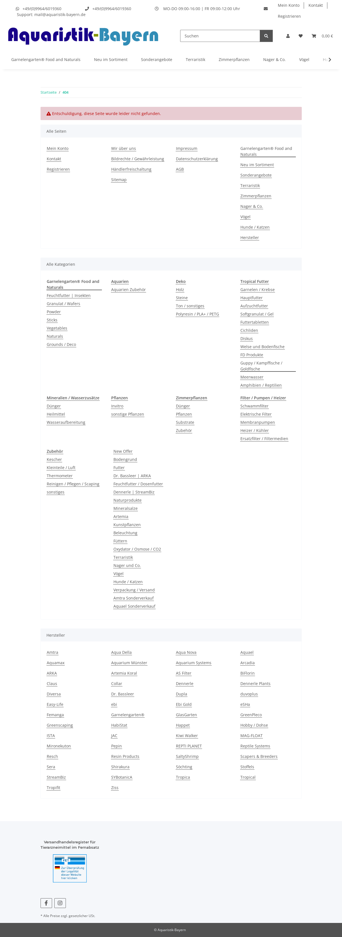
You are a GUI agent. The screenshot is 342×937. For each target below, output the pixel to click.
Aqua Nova (186, 652)
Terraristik (195, 59)
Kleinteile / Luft (61, 467)
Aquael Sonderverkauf (134, 606)
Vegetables (57, 328)
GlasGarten (186, 714)
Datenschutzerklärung (197, 158)
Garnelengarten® (127, 714)
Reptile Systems (255, 746)
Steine (182, 297)
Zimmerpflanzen (234, 59)
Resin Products (125, 756)
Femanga (55, 714)
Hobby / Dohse (254, 725)
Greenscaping (60, 725)
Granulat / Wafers (63, 303)
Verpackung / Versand (134, 590)
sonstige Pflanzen (127, 414)
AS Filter (183, 673)
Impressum (186, 148)
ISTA (51, 735)
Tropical (248, 777)
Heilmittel (56, 414)
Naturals (55, 336)
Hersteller (249, 237)
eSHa (245, 704)
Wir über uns (123, 148)
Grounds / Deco (61, 344)
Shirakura (120, 766)
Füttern (120, 541)
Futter (119, 467)
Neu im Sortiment (111, 59)
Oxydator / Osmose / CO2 (137, 549)
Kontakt (316, 5)
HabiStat (119, 725)
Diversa (54, 694)
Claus (52, 683)
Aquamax (55, 662)
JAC (114, 735)
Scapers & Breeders (259, 756)
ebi (114, 704)
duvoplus (249, 694)
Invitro (117, 406)
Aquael (247, 652)
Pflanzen (184, 414)
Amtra (52, 652)
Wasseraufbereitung (66, 422)
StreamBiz (56, 777)
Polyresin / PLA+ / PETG (197, 314)
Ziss (115, 787)
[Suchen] (220, 36)
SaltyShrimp (187, 756)
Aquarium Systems (193, 662)
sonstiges (55, 492)
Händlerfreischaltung (131, 169)
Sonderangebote (156, 59)
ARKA (52, 673)
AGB (180, 169)
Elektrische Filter (256, 414)
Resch (52, 756)
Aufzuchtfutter (254, 305)
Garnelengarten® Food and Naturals (46, 59)
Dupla (181, 694)
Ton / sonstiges (190, 305)
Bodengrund (125, 459)
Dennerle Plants (255, 683)
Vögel (304, 59)
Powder (54, 311)
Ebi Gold (184, 704)
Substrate (185, 422)
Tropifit (53, 787)
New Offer (123, 451)
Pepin (116, 746)
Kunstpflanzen (127, 524)
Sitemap (119, 179)
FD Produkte (251, 354)
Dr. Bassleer (122, 694)
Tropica (183, 777)
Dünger (54, 406)
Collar (116, 683)
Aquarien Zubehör (128, 289)
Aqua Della (121, 652)
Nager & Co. (274, 59)
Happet (183, 725)
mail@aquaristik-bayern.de (60, 14)
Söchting (184, 766)
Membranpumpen (257, 422)
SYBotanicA (121, 777)
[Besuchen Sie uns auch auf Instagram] (60, 903)
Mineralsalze (125, 508)
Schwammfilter (254, 406)
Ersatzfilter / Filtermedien (264, 438)
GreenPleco (251, 714)
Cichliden (249, 330)
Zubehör (184, 430)
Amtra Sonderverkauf (133, 598)
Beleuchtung (125, 532)
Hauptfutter (251, 297)
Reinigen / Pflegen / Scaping (73, 483)
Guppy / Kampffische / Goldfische (261, 365)
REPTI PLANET (189, 746)
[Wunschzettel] (300, 36)
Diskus (246, 338)
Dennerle (184, 683)
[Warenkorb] (322, 36)
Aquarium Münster (129, 662)
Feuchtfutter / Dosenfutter (138, 483)
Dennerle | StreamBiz (134, 492)
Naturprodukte (127, 500)
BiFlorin (247, 673)
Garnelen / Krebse (257, 289)
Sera (51, 766)
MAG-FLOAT (251, 735)
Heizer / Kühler (254, 430)
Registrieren (289, 16)
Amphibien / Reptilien (261, 385)
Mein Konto (288, 5)
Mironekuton (59, 746)
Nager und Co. (127, 565)
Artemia (120, 516)
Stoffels (247, 766)
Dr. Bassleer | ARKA (132, 475)
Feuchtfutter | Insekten (69, 295)
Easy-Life (55, 704)
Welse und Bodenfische (262, 346)
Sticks (52, 320)
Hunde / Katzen (255, 227)
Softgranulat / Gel (257, 314)
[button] (288, 36)
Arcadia (247, 662)
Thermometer (60, 475)
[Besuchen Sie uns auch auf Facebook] (46, 903)
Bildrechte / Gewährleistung (137, 158)
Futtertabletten (254, 322)
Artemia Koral (124, 673)
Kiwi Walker (187, 735)
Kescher (54, 459)
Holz (180, 289)
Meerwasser (251, 377)
